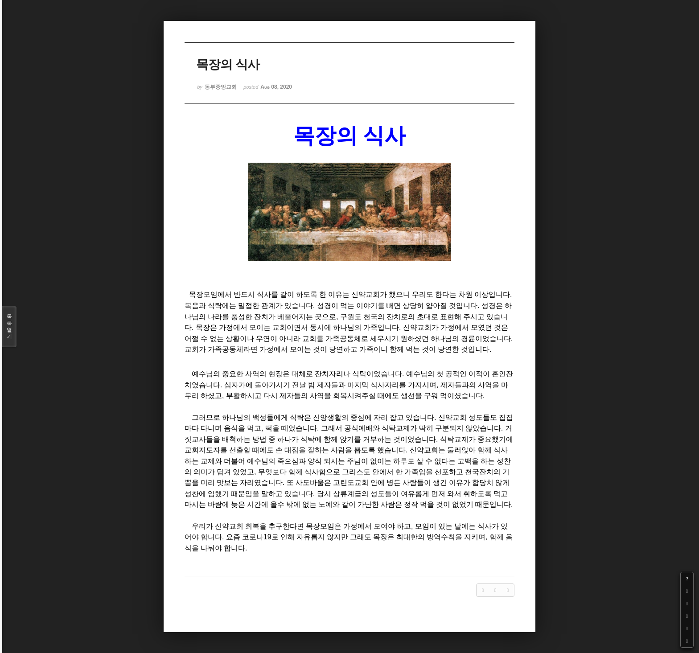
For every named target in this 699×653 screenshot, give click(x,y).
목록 (9, 326)
